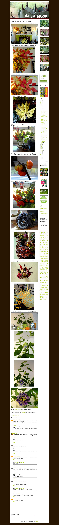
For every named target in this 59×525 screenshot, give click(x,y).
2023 (41, 102)
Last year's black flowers (14, 209)
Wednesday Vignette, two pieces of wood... (43, 125)
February (42, 149)
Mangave (47, 266)
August (42, 143)
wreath (42, 299)
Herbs (44, 258)
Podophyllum (41, 282)
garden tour (41, 255)
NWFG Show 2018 (41, 274)
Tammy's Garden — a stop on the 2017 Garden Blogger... (44, 116)
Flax (47, 247)
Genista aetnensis (41, 256)
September (42, 142)
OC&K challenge (45, 274)
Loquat (42, 265)
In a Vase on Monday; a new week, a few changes (44, 113)
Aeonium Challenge (45, 230)
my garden (44, 269)
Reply (14, 436)
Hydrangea (44, 260)
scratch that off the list (42, 287)
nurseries (41, 273)
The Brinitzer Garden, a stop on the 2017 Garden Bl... (44, 127)
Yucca (46, 299)
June (41, 145)
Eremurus (40, 244)
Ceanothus (41, 238)
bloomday (43, 234)
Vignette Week (46, 296)
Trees (40, 293)
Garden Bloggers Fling (45, 249)
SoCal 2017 (45, 289)
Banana (44, 232)
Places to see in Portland (44, 280)
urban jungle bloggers (46, 294)
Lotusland (44, 265)
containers (41, 239)
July (41, 144)
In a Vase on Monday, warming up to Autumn (44, 134)
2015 (41, 152)
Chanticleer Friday (44, 238)
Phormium (45, 279)
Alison (14, 433)
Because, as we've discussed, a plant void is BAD (44, 112)
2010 (41, 157)
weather (43, 297)
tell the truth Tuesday (42, 292)
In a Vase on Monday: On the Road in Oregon (44, 141)
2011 (41, 156)
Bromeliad (41, 235)
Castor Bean (46, 237)
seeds (47, 287)
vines (40, 297)
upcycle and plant (42, 294)
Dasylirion (47, 240)
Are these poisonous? (42, 207)
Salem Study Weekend (42, 285)
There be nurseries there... (44, 136)
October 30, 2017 (17, 433)
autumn (40, 232)
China (47, 238)
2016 (41, 151)
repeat (42, 284)
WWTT (44, 299)
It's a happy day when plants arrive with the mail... (44, 119)
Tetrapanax (46, 292)
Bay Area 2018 (42, 233)
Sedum (45, 287)
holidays (14, 415)
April (41, 147)
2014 (41, 153)
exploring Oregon (44, 245)
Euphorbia (41, 245)
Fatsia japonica (41, 246)
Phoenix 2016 (41, 279)
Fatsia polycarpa (46, 246)
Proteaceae (45, 283)
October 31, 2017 (22, 462)
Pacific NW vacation (45, 278)
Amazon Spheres (46, 231)
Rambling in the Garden (18, 409)
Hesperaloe (46, 258)
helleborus (43, 258)
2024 (41, 101)
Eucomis (47, 244)
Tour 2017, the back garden (44, 129)
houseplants (44, 259)
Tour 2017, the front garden (44, 130)
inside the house (45, 261)
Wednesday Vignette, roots (44, 131)
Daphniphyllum (43, 240)
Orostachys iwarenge (44, 276)
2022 (41, 103)
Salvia (46, 285)
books (47, 234)
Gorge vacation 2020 (45, 256)
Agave (41, 231)
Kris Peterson (14, 467)
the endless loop (42, 211)
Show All (47, 216)
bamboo (42, 232)
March (41, 148)
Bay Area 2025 (46, 233)
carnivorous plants (42, 237)
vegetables (46, 295)
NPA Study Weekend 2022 (44, 272)
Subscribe (43, 80)
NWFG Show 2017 (45, 273)
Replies (15, 425)
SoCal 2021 (42, 290)
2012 (41, 155)
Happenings (41, 258)
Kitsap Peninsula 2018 (42, 263)
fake (47, 245)
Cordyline (44, 239)
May (41, 146)
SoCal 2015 (42, 289)
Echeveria (47, 242)
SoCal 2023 (45, 290)
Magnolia (47, 265)
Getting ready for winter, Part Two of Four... (44, 122)
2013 (41, 154)
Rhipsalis (44, 284)
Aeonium (40, 230)
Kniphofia (45, 263)
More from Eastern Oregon (44, 135)
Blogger (37, 521)
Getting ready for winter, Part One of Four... (44, 133)
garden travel (44, 255)
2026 (41, 99)
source (14, 181)
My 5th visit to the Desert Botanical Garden (43, 123)
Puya (47, 283)
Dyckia (40, 242)
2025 (41, 100)
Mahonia (40, 266)
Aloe (43, 231)
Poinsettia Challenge (44, 282)
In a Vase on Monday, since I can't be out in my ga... (44, 120)
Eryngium (44, 244)
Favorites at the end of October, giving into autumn (44, 115)
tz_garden (41, 206)
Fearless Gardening (42, 247)
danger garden (23, 412)
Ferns (45, 247)
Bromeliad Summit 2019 (45, 235)
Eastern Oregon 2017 (43, 242)
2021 (41, 104)
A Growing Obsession (43, 212)
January (42, 150)
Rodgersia (47, 284)
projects (42, 283)
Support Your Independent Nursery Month (44, 291)
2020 (41, 105)
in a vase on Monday (17, 415)
